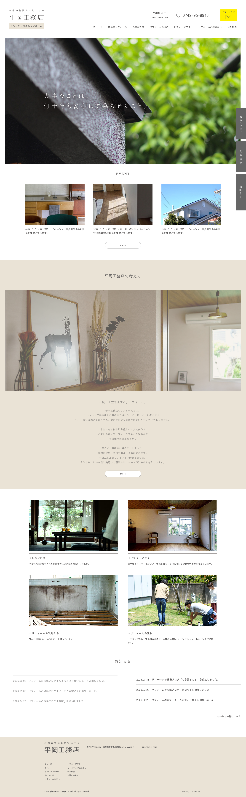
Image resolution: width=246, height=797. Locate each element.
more (123, 245)
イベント (48, 768)
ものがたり (138, 27)
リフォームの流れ (159, 27)
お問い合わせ (228, 12)
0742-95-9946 (196, 15)
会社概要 (232, 27)
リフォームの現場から (210, 27)
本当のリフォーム (117, 27)
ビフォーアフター (183, 27)
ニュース (98, 27)
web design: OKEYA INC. (191, 791)
